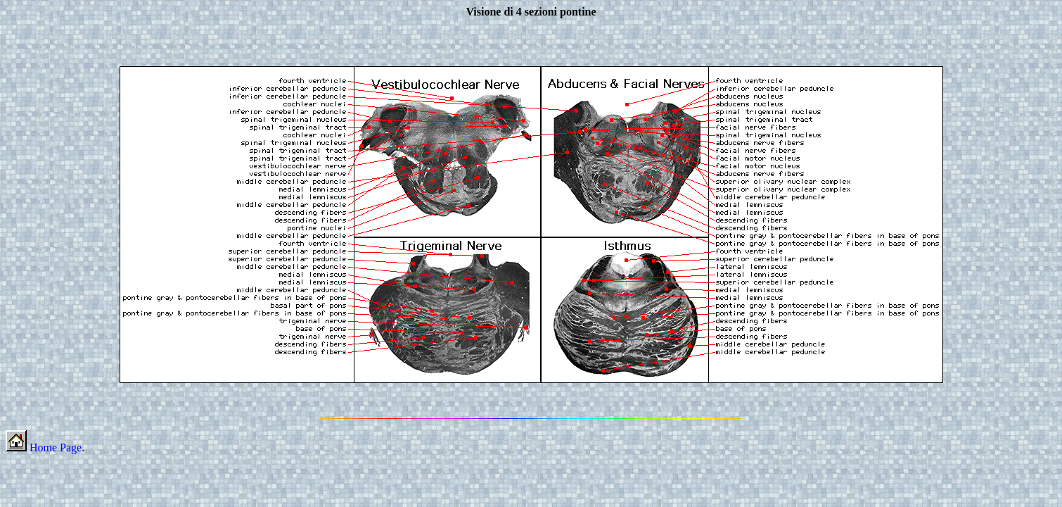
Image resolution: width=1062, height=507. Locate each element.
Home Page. (45, 447)
